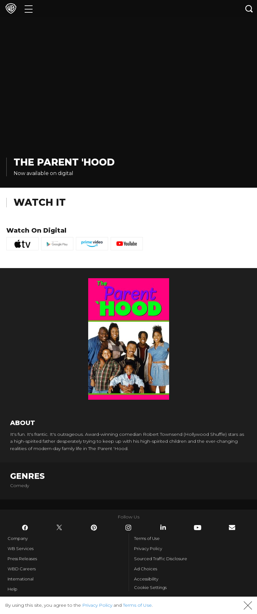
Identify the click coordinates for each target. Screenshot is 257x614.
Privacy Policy (148, 548)
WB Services (21, 548)
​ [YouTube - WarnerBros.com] (197, 527)
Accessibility (146, 578)
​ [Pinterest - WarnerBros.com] (94, 527)
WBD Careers (22, 568)
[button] (248, 605)
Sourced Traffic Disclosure (160, 558)
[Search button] (249, 8)
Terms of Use (147, 538)
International (21, 578)
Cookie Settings (150, 587)
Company (18, 538)
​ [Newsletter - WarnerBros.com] (232, 527)
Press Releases (22, 558)
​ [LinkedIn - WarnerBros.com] (163, 527)
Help (12, 589)
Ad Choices (145, 568)
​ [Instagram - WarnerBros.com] (128, 527)
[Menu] (28, 8)
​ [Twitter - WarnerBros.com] (59, 527)
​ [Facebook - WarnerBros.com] (25, 527)
